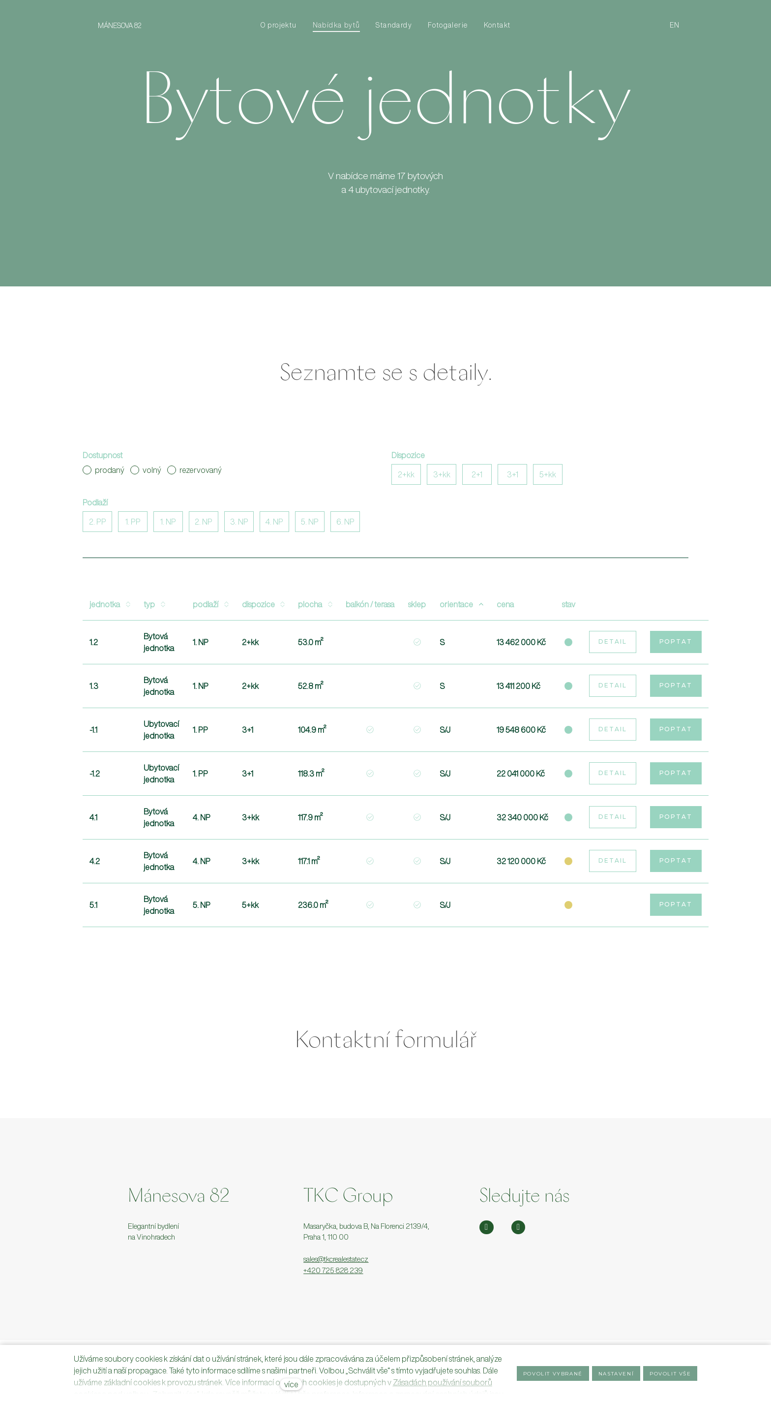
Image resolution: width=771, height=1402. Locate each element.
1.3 (93, 689)
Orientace (461, 607)
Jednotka (109, 607)
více (291, 1384)
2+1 (477, 477)
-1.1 (93, 733)
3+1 (512, 477)
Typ (154, 607)
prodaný (103, 473)
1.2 (93, 645)
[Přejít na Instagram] (486, 1227)
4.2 (94, 864)
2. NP (203, 524)
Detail (612, 644)
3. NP (239, 524)
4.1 (93, 820)
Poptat (676, 644)
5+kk (547, 477)
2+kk (406, 477)
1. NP (168, 524)
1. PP (133, 524)
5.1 (93, 908)
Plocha (315, 607)
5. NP (310, 524)
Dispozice (263, 607)
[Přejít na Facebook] (518, 1227)
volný (145, 473)
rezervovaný (194, 473)
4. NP (274, 524)
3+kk (441, 477)
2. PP (97, 524)
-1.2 (94, 776)
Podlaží (210, 607)
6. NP (345, 524)
